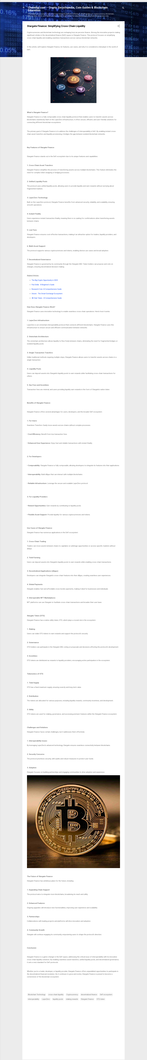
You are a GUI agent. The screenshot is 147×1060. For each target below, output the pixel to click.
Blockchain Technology (36, 995)
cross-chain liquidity (55, 995)
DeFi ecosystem (106, 995)
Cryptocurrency (72, 995)
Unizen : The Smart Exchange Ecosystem (47, 294)
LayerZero (46, 999)
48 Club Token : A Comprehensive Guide (47, 298)
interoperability (33, 999)
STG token (101, 999)
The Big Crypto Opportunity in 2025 (45, 280)
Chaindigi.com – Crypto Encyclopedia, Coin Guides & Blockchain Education (68, 9)
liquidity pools (58, 999)
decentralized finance (89, 995)
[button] (118, 26)
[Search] (123, 8)
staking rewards (72, 999)
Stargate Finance (87, 999)
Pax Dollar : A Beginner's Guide (43, 285)
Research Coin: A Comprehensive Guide (47, 289)
